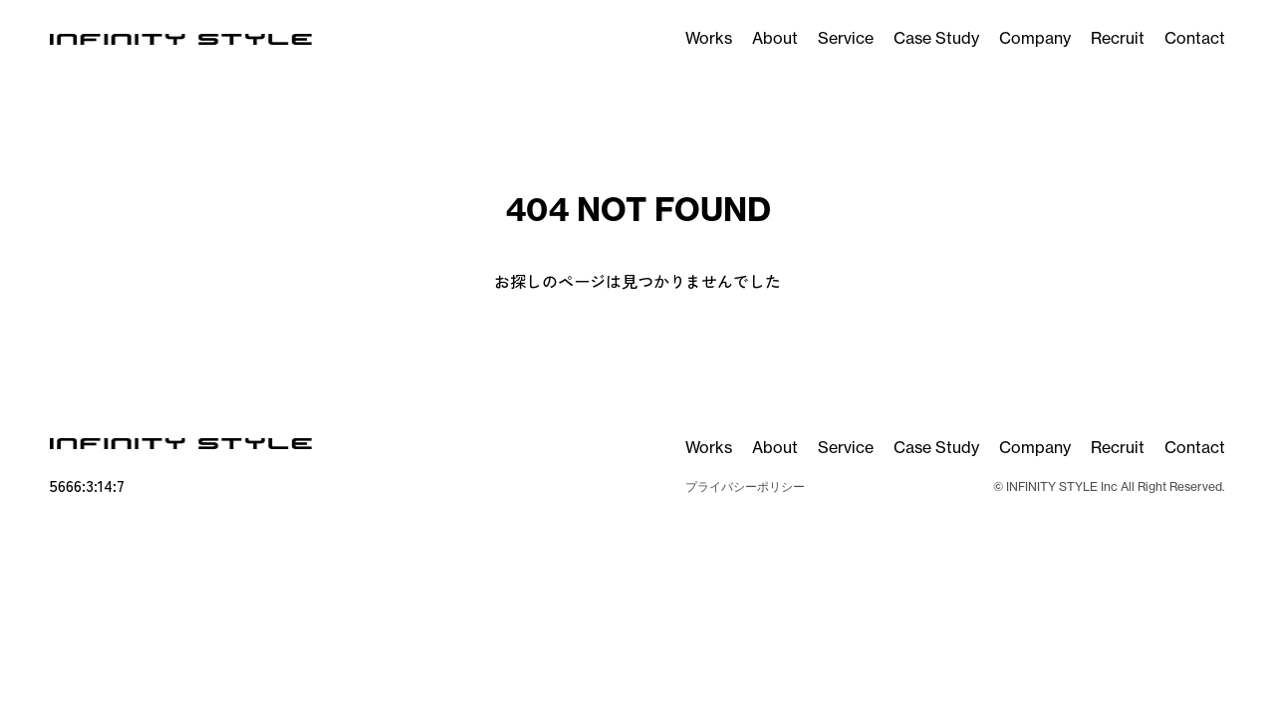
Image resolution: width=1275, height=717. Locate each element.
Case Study (936, 38)
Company (1035, 38)
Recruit (1118, 38)
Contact (1194, 38)
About (775, 38)
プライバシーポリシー (745, 487)
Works (708, 38)
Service (846, 38)
